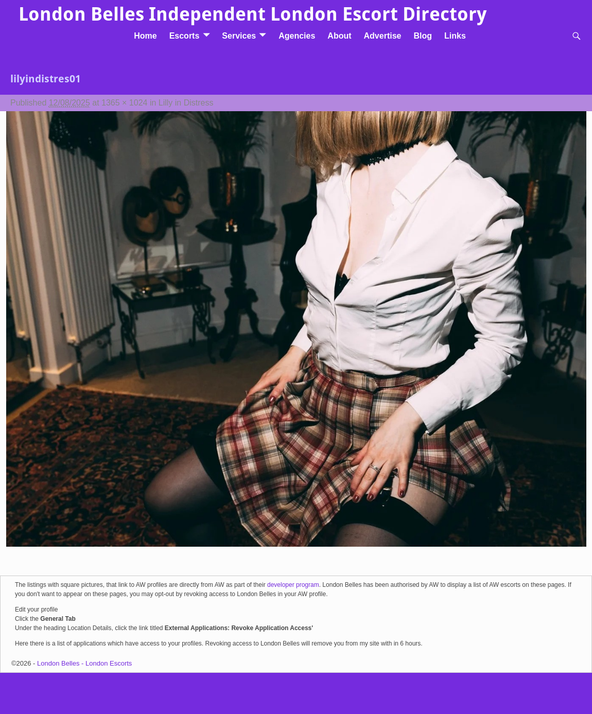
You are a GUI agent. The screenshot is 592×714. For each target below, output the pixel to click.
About (339, 35)
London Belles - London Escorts (84, 663)
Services (239, 35)
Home (145, 35)
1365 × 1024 (124, 102)
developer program (293, 584)
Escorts (184, 35)
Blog (422, 35)
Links (455, 35)
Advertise (383, 35)
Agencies (296, 35)
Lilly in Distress (186, 102)
